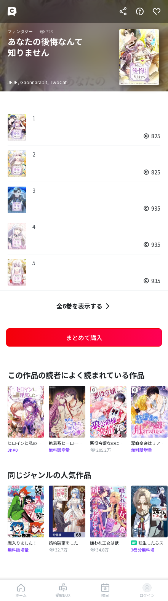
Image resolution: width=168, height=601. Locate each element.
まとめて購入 (84, 337)
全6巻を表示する (84, 306)
